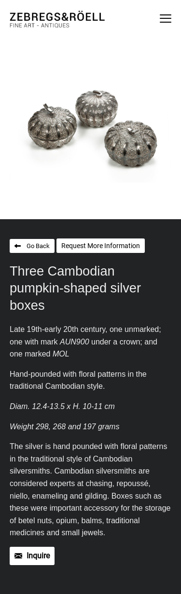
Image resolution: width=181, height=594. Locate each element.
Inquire (38, 555)
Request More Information (100, 246)
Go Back (38, 246)
